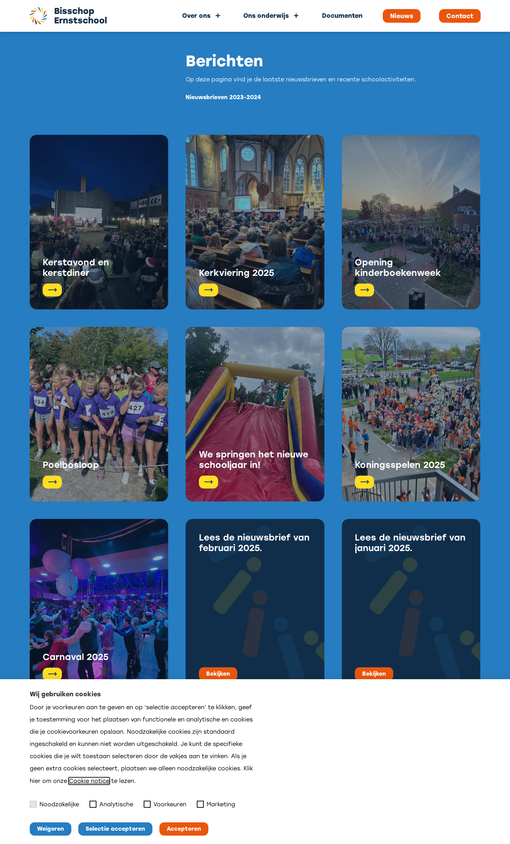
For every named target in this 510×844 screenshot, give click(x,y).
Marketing (216, 804)
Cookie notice (89, 781)
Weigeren (50, 828)
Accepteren (184, 828)
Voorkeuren (165, 804)
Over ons (196, 15)
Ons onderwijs (266, 15)
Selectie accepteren (115, 828)
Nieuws (401, 16)
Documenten (342, 15)
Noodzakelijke (54, 804)
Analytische (111, 804)
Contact (459, 16)
